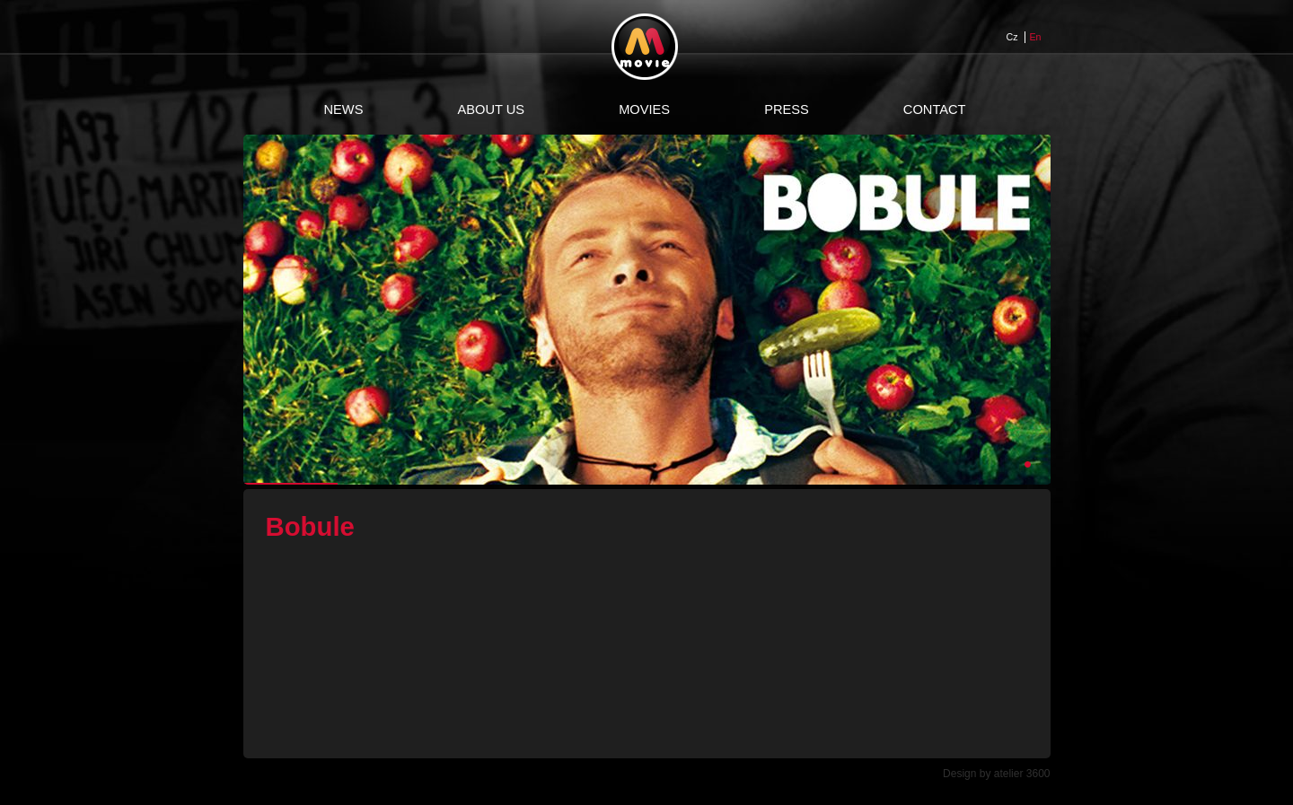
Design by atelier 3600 (996, 773)
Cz (1012, 36)
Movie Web (644, 46)
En (1036, 36)
